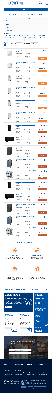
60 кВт (10, 37)
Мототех (5, 3)
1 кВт (6, 35)
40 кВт (39, 35)
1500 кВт (30, 39)
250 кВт (39, 37)
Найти (47, 6)
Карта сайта (23, 387)
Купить (42, 58)
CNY (14, 44)
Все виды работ (44, 289)
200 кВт (35, 37)
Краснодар (40, 364)
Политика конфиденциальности (27, 386)
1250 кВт (26, 39)
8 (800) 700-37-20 (14, 3)
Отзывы (17, 360)
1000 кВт (22, 39)
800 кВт (18, 39)
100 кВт (22, 37)
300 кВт (43, 37)
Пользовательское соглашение (39, 386)
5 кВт (14, 35)
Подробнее (8, 306)
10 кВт (18, 35)
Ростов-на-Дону (42, 372)
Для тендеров (45, 360)
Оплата (26, 360)
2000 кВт (35, 39)
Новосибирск (7, 368)
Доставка (31, 360)
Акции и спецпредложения (9, 360)
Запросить (42, 131)
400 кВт (6, 39)
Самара (29, 372)
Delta (7, 22)
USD (8, 44)
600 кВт (14, 39)
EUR (11, 44)
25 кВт (30, 35)
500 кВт (10, 39)
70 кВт (14, 37)
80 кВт (18, 37)
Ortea (7, 25)
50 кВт (6, 37)
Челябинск (29, 364)
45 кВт (43, 35)
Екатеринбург (18, 368)
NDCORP (8, 27)
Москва (5, 364)
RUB (5, 44)
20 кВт (26, 35)
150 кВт (30, 37)
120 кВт (26, 37)
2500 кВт (39, 39)
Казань (5, 372)
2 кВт (10, 35)
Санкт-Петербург (19, 364)
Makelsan (8, 24)
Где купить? (21, 360)
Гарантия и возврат (37, 360)
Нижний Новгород (19, 372)
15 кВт (22, 35)
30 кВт (34, 35)
